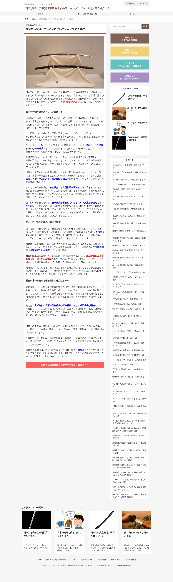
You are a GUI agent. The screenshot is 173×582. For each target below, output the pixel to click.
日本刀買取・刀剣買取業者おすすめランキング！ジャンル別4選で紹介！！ (67, 8)
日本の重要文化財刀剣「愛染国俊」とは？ (129, 355)
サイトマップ (142, 3)
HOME (41, 14)
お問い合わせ (131, 571)
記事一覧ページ (87, 571)
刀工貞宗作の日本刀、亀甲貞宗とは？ (127, 299)
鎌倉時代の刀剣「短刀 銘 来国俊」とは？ (128, 246)
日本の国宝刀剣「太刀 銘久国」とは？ (127, 304)
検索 (145, 26)
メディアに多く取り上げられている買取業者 (129, 64)
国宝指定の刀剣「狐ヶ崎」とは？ (125, 338)
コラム (131, 14)
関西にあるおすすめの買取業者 (130, 51)
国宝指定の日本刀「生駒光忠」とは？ (127, 204)
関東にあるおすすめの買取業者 (130, 38)
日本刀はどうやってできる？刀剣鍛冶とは (129, 360)
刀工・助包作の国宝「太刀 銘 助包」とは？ (129, 184)
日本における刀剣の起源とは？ (124, 364)
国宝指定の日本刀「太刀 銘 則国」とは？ (128, 180)
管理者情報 (130, 3)
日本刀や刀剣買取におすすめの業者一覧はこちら (65, 365)
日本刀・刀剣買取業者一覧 (86, 14)
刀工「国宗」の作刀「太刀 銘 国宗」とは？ (129, 272)
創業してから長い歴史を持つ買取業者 (129, 77)
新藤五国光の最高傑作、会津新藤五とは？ (129, 350)
